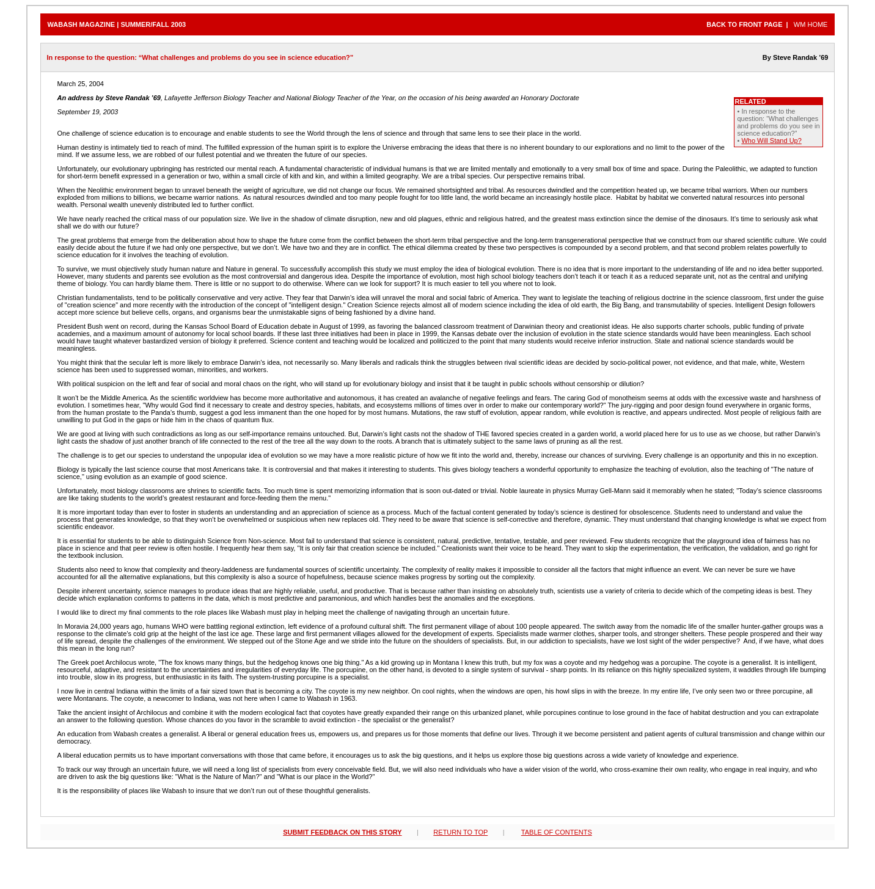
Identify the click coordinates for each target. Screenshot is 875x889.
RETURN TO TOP (460, 832)
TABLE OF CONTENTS (556, 832)
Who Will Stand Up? (771, 140)
